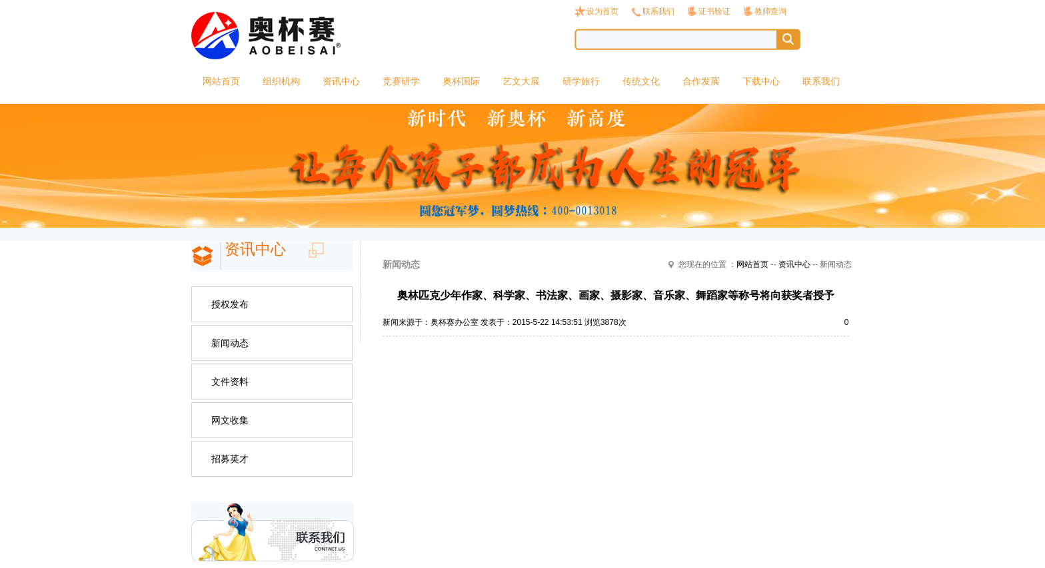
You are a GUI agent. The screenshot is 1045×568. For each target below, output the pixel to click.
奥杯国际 (461, 81)
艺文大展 (521, 81)
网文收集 (230, 420)
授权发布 (230, 304)
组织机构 (281, 81)
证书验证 (714, 11)
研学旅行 (581, 81)
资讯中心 (341, 81)
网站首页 (221, 81)
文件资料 (230, 381)
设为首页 (602, 11)
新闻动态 (230, 343)
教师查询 (770, 11)
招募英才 (230, 458)
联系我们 (658, 11)
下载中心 (761, 81)
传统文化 (641, 81)
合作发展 (701, 81)
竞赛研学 (401, 81)
